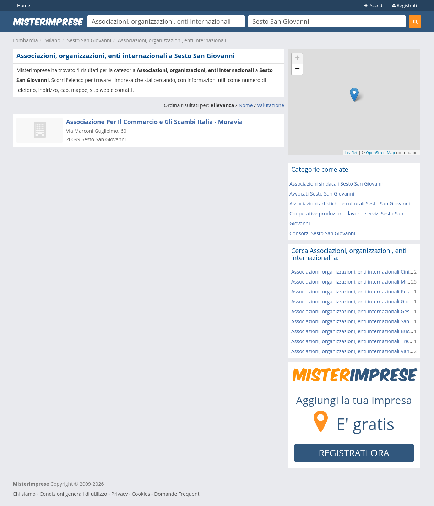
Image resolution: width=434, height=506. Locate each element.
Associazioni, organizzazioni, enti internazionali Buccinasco (359, 331)
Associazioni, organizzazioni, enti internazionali (172, 40)
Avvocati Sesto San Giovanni (321, 193)
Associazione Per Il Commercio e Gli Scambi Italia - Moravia (154, 122)
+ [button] (297, 58)
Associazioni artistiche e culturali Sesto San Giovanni (349, 203)
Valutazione (270, 105)
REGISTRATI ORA (354, 452)
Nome (246, 105)
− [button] (297, 69)
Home (23, 5)
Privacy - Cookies (130, 493)
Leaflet (351, 152)
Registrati (404, 5)
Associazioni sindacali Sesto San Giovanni (337, 183)
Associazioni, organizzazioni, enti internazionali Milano (354, 281)
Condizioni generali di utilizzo (73, 493)
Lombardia (25, 40)
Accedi (374, 5)
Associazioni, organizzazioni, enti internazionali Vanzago (355, 351)
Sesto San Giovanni (89, 40)
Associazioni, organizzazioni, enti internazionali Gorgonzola (359, 301)
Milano (52, 40)
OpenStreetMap (380, 152)
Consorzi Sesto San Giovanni (322, 233)
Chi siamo (24, 493)
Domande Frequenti (177, 493)
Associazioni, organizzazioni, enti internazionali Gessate (355, 311)
